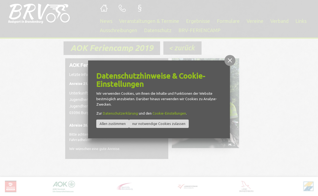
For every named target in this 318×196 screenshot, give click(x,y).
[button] (229, 60)
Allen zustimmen (113, 123)
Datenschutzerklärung (120, 113)
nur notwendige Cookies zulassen (158, 123)
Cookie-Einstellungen (169, 113)
